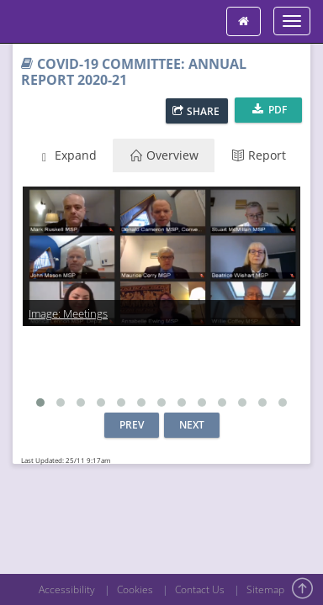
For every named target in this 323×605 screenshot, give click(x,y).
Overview (164, 155)
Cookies (135, 589)
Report (258, 155)
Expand (67, 155)
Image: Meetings (68, 313)
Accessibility (67, 589)
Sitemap (265, 589)
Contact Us (200, 589)
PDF (269, 109)
